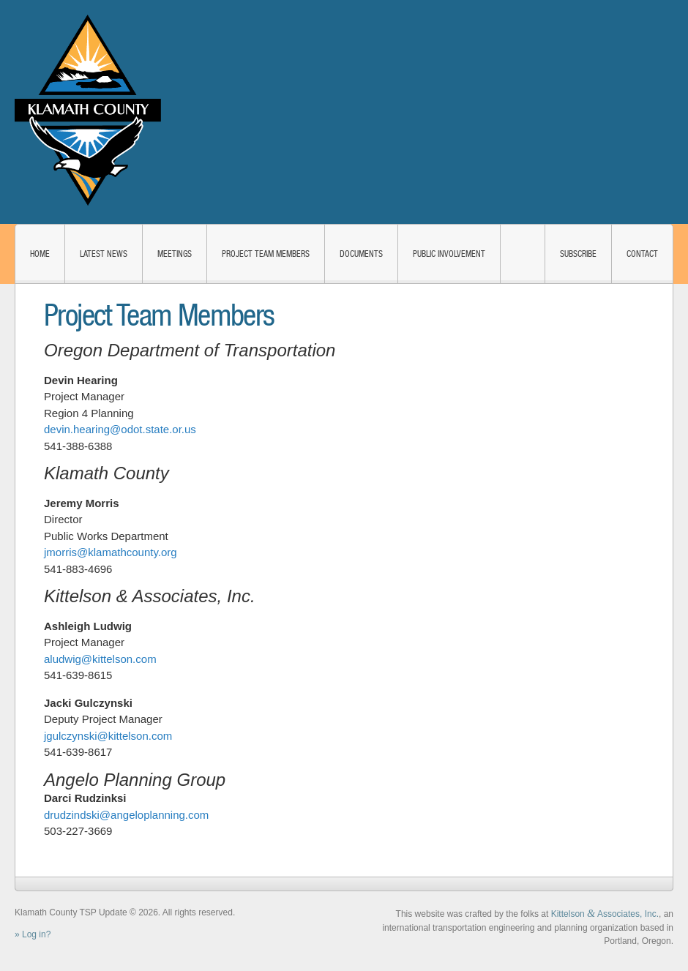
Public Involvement (449, 254)
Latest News (103, 254)
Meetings (174, 254)
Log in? (36, 934)
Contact (642, 254)
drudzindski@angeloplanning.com (126, 815)
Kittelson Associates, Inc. (605, 914)
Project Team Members (266, 254)
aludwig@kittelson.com (100, 659)
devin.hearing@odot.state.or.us (120, 429)
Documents (361, 254)
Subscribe (578, 254)
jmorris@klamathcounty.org (110, 552)
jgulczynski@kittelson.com (108, 736)
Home (40, 254)
